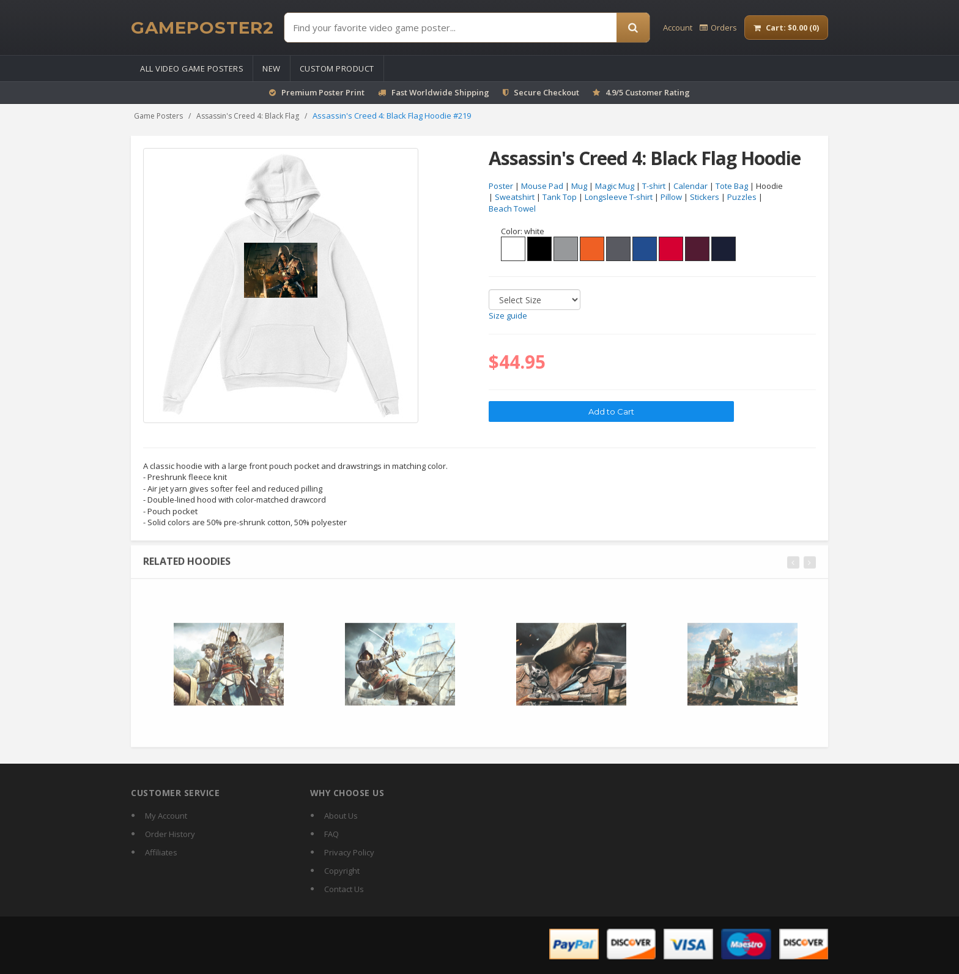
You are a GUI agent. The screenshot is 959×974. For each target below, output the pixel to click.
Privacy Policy (349, 852)
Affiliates (161, 852)
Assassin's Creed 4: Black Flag (247, 116)
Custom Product (337, 68)
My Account (166, 815)
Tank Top (559, 197)
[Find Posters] (450, 27)
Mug (579, 185)
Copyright (342, 870)
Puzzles (742, 197)
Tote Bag (732, 185)
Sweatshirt (515, 197)
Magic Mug (614, 185)
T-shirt (653, 185)
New (271, 68)
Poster (501, 185)
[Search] (633, 27)
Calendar (690, 185)
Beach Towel (512, 208)
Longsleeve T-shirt (619, 197)
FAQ (331, 833)
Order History (170, 833)
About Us (341, 815)
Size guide (508, 316)
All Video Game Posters (191, 68)
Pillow (671, 197)
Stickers (704, 197)
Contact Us (344, 889)
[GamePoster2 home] (202, 27)
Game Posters (158, 116)
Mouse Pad (542, 185)
